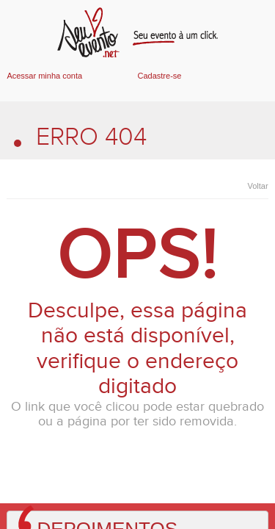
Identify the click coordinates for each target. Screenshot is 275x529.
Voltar (257, 185)
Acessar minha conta (44, 75)
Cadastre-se (160, 75)
